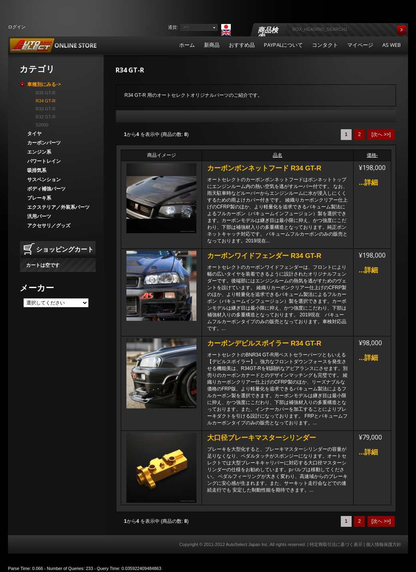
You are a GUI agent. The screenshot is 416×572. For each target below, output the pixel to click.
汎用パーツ (39, 216)
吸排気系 (36, 170)
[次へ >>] (381, 134)
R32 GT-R (44, 116)
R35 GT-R (44, 92)
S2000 (40, 124)
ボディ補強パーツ (46, 188)
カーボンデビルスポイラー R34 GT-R (264, 343)
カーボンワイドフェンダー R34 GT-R (264, 256)
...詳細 (368, 182)
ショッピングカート (65, 249)
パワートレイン (44, 161)
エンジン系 (39, 151)
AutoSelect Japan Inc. (247, 544)
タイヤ (34, 133)
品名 (277, 155)
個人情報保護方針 (383, 544)
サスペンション (44, 179)
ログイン (17, 27)
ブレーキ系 (39, 197)
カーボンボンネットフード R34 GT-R (264, 168)
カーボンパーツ (44, 142)
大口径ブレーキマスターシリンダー (261, 438)
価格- (372, 155)
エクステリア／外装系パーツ (58, 207)
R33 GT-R (44, 108)
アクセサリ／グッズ (48, 225)
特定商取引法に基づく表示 (336, 544)
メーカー (37, 287)
